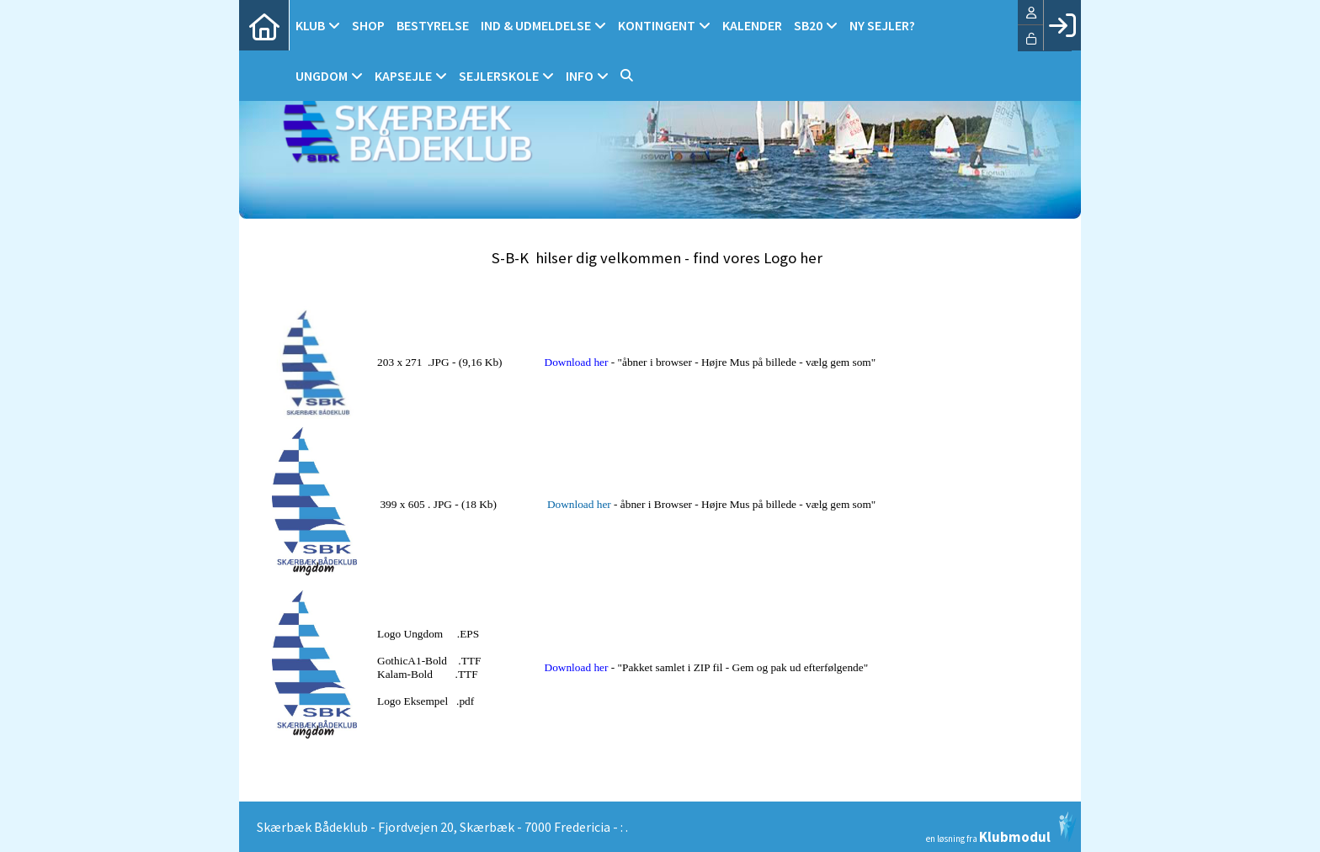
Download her (577, 362)
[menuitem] (264, 25)
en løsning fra (1001, 828)
